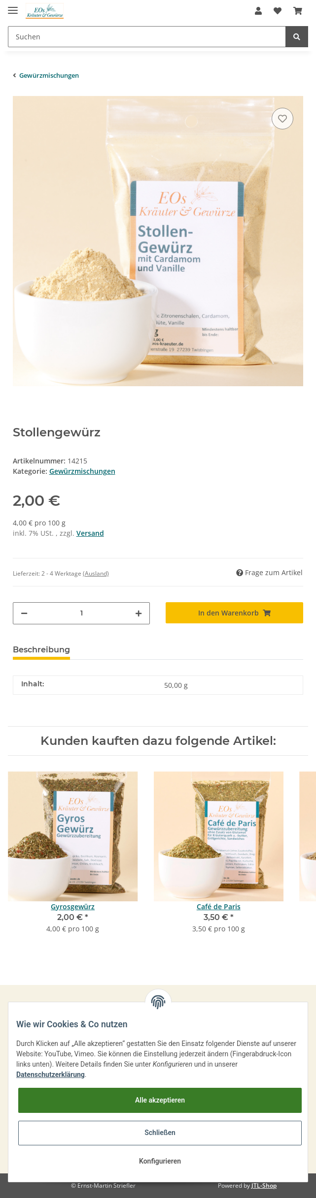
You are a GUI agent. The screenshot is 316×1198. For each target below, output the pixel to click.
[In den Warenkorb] (234, 612)
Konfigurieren (160, 1161)
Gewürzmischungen (82, 471)
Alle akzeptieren (160, 1100)
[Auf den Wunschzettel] (282, 118)
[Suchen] (147, 36)
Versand (90, 533)
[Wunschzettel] (277, 11)
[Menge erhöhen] (138, 613)
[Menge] (82, 613)
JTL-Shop (264, 1185)
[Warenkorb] (297, 11)
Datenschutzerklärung (50, 1074)
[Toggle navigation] (13, 6)
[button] (258, 11)
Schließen (160, 1133)
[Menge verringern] (24, 613)
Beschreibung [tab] (41, 649)
